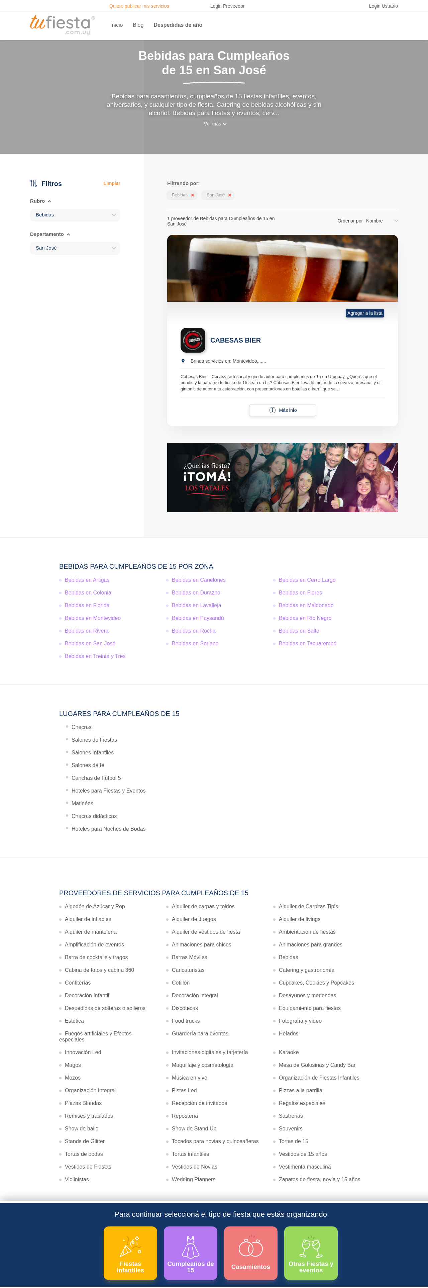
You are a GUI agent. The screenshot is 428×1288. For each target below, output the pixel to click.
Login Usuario (383, 6)
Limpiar (111, 183)
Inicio (116, 25)
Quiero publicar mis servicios (139, 6)
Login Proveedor (227, 6)
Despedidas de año (177, 25)
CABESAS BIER (235, 340)
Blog (138, 25)
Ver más (212, 123)
